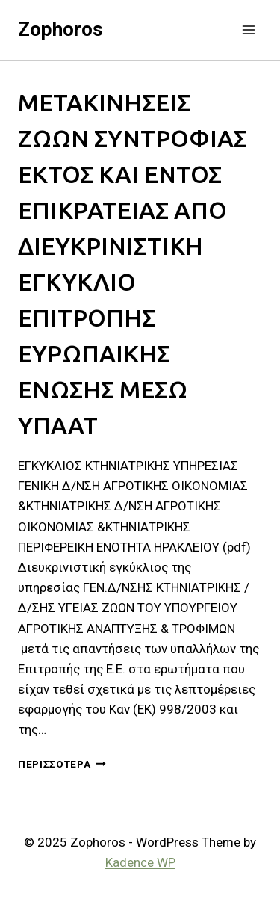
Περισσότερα (62, 764)
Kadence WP (140, 862)
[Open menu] (248, 29)
